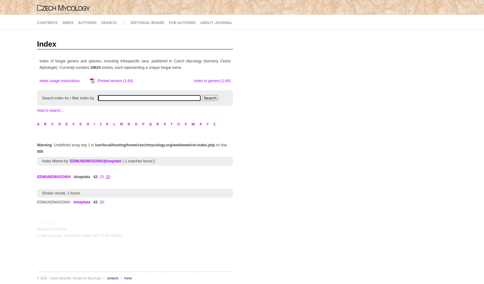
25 (102, 202)
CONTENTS (47, 22)
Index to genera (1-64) (212, 81)
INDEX (67, 22)
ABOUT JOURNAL (216, 22)
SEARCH (109, 22)
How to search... (50, 110)
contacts (112, 278)
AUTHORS (87, 22)
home (128, 278)
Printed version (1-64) (115, 81)
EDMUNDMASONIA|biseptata (95, 161)
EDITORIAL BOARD (147, 22)
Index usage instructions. (60, 81)
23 (102, 177)
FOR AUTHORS (182, 22)
